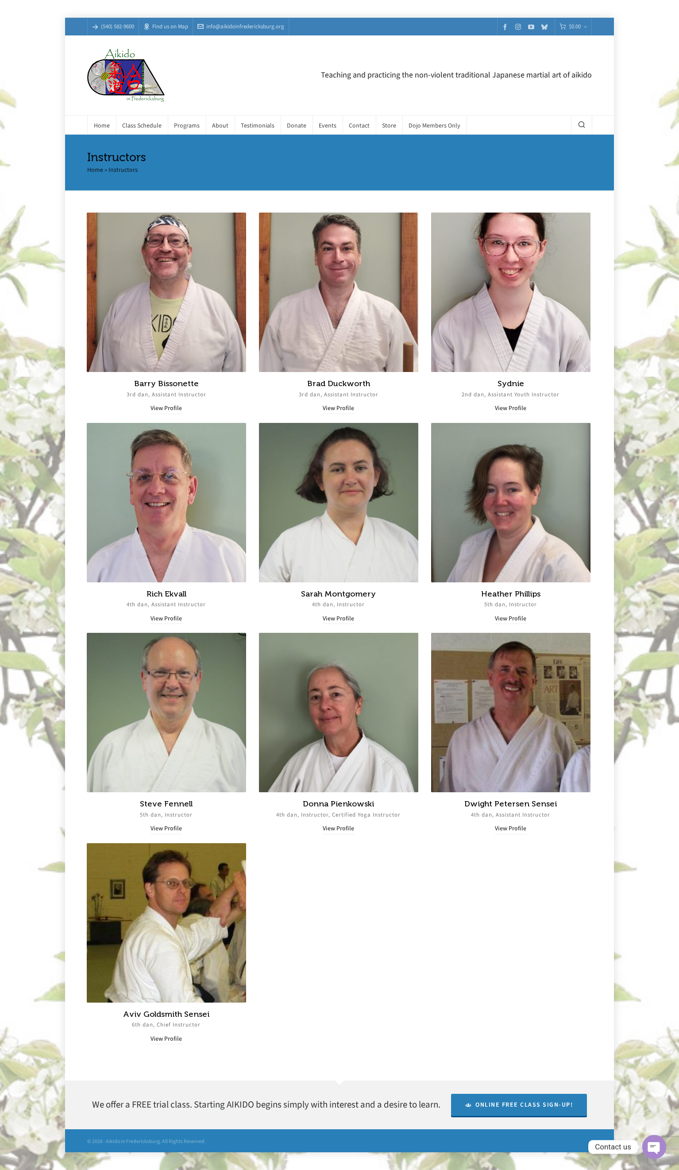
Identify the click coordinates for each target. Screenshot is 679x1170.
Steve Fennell (166, 803)
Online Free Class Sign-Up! (519, 1104)
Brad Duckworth (338, 383)
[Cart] (573, 26)
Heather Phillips (510, 593)
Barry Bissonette (166, 383)
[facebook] (506, 26)
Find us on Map (165, 26)
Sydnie (511, 383)
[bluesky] (545, 26)
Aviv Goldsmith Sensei (166, 1014)
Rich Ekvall (166, 593)
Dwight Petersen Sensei (510, 803)
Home (95, 170)
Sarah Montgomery (338, 593)
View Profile (166, 408)
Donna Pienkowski (338, 803)
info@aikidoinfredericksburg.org (240, 26)
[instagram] (519, 26)
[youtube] (532, 26)
